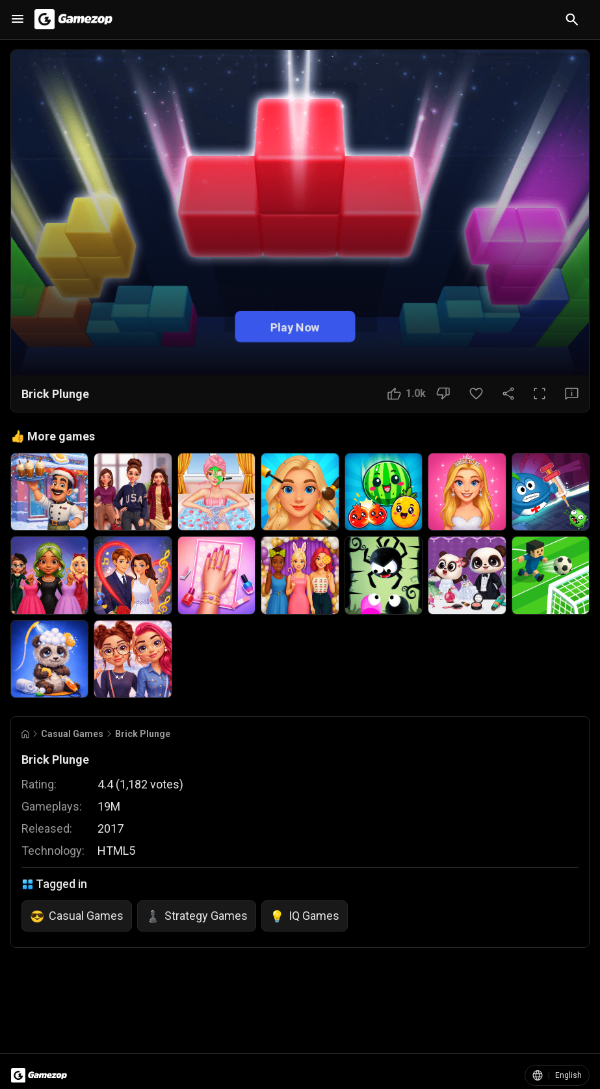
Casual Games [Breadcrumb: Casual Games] (72, 734)
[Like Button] (406, 393)
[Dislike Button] (443, 394)
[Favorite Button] (476, 394)
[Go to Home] (25, 734)
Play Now (295, 327)
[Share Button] (508, 394)
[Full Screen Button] (539, 393)
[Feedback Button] (571, 394)
